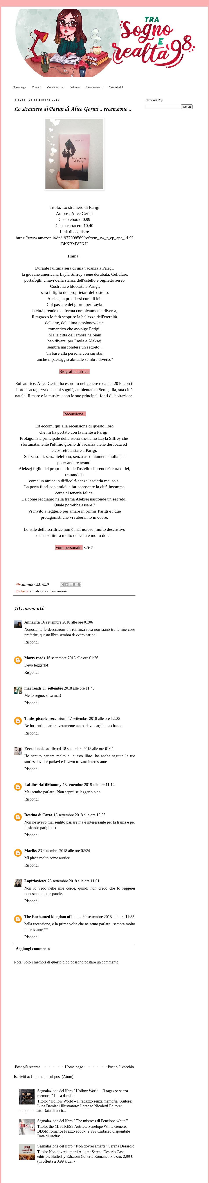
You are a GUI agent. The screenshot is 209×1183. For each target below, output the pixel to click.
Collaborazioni (55, 87)
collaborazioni (40, 591)
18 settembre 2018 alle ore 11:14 (89, 785)
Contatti (36, 87)
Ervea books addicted (42, 749)
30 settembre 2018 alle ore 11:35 (108, 917)
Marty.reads (34, 658)
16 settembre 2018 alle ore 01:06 (67, 622)
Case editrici (116, 87)
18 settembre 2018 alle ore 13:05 (79, 815)
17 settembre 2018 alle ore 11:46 (69, 688)
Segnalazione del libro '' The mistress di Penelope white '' (82, 1121)
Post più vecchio (121, 1067)
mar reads (32, 688)
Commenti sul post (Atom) (52, 1076)
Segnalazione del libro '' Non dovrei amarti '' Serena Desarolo (85, 1146)
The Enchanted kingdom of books (52, 917)
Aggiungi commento (33, 949)
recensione (59, 591)
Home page (19, 87)
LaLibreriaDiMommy (42, 785)
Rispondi (31, 642)
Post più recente (27, 1067)
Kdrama (75, 87)
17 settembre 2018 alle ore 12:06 (94, 718)
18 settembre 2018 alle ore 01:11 (88, 749)
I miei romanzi (94, 87)
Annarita (32, 622)
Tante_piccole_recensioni (45, 718)
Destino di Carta (38, 815)
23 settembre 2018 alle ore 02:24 (64, 851)
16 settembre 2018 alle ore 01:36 (72, 658)
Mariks (30, 851)
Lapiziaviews (35, 881)
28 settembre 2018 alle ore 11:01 (73, 881)
